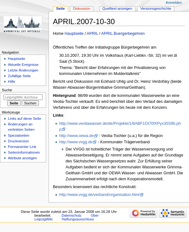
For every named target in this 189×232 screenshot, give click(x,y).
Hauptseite (74, 33)
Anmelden (174, 2)
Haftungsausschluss (78, 219)
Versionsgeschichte (155, 8)
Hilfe (11, 81)
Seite (60, 8)
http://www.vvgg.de (76, 142)
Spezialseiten (18, 135)
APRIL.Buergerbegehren (123, 33)
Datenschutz (72, 215)
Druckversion (18, 141)
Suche (7, 90)
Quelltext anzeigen (117, 8)
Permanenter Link (22, 147)
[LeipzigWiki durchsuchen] (23, 97)
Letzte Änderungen (23, 70)
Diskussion (81, 8)
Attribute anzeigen (22, 158)
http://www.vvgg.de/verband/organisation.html (99, 194)
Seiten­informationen (24, 152)
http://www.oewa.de (76, 136)
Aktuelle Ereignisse (23, 64)
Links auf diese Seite (24, 118)
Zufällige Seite (19, 76)
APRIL (92, 33)
